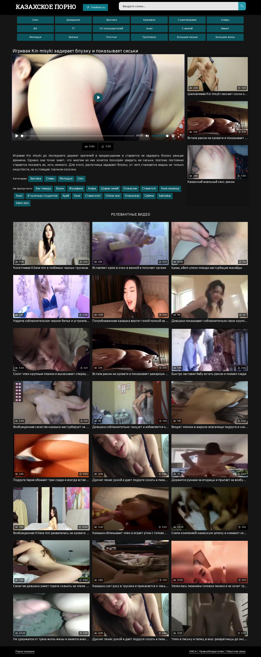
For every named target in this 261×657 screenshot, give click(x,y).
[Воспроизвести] (17, 136)
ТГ (73, 28)
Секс (35, 20)
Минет (225, 28)
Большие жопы (225, 37)
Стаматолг (149, 189)
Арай (65, 196)
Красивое (149, 20)
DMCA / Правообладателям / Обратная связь (217, 651)
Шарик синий (109, 189)
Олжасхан (130, 189)
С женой (187, 28)
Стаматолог (93, 196)
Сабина (149, 196)
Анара (92, 189)
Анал (149, 28)
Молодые (35, 37)
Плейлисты (95, 7)
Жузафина (76, 189)
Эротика (111, 20)
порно (46, 6)
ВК (35, 28)
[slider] (78, 136)
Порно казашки (25, 651)
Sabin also (22, 203)
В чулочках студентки (43, 196)
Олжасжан (132, 196)
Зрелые (73, 37)
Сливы (225, 20)
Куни (77, 196)
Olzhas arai (113, 196)
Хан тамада (43, 189)
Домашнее (73, 20)
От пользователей (111, 28)
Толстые (111, 37)
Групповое (149, 37)
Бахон (60, 189)
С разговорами (187, 20)
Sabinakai (165, 196)
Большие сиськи (187, 37)
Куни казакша (170, 189)
